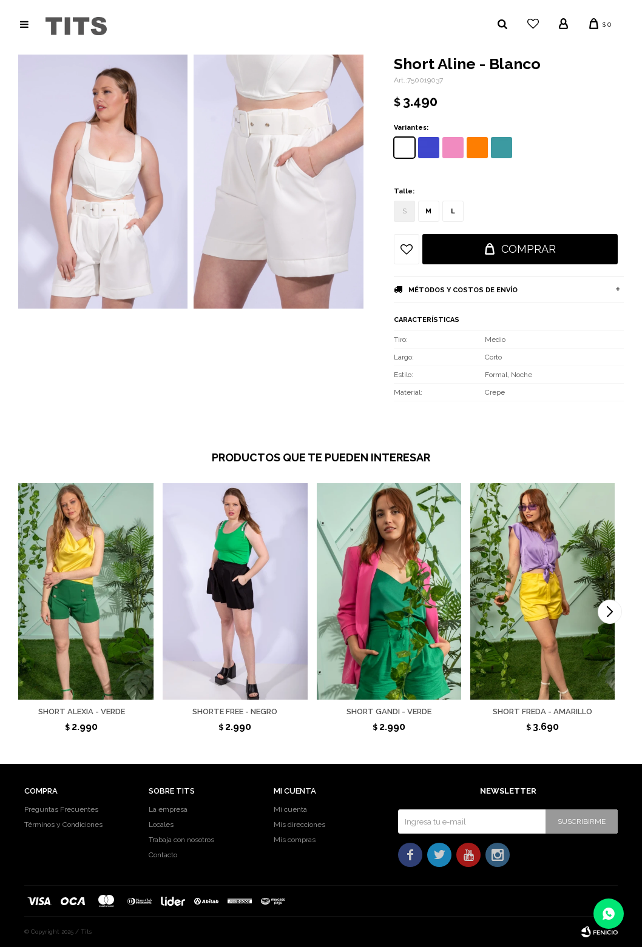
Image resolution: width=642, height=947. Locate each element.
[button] (609, 611)
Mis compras (295, 839)
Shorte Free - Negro (234, 711)
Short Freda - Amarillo (542, 711)
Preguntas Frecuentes (61, 809)
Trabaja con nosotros (181, 839)
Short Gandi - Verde (388, 711)
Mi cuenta (290, 809)
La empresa (168, 809)
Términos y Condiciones (63, 824)
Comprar (528, 249)
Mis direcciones (299, 824)
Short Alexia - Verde (81, 711)
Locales (161, 824)
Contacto (163, 855)
